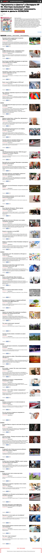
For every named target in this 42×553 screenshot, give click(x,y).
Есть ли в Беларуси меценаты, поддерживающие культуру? (14, 346)
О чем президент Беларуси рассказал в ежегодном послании (15, 105)
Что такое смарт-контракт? (9, 536)
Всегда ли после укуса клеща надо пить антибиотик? (12, 474)
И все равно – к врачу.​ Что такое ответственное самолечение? (14, 369)
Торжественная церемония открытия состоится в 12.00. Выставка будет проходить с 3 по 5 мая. (15, 156)
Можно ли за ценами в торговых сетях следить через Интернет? (14, 484)
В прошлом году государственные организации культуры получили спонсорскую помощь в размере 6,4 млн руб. (14, 350)
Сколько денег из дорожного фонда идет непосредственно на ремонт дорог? (12, 140)
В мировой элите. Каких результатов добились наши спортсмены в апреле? (14, 449)
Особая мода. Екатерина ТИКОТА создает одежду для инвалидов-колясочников (14, 462)
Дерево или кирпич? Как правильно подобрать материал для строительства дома (14, 312)
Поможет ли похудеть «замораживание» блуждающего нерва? (12, 380)
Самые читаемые (16, 35)
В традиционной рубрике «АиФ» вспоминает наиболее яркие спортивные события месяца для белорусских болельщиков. (13, 454)
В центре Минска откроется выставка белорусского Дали (15, 425)
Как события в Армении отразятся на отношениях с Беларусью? (15, 93)
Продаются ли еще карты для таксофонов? (13, 515)
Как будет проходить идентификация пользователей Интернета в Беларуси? (12, 505)
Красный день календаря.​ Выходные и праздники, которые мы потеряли (15, 163)
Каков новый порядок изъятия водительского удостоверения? (14, 526)
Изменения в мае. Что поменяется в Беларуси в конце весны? (14, 254)
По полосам (3, 35)
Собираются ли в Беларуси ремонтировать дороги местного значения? (15, 494)
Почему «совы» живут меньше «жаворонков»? (14, 390)
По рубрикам (9, 35)
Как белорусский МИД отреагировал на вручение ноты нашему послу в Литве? (14, 62)
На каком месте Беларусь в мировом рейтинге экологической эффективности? (14, 300)
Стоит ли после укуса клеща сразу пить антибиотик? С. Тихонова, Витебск (14, 478)
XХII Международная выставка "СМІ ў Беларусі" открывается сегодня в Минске (14, 152)
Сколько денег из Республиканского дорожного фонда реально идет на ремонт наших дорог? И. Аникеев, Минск (15, 144)
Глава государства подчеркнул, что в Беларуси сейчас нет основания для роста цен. (14, 76)
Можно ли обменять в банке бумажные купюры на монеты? (15, 242)
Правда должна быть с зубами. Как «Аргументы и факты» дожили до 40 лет (14, 119)
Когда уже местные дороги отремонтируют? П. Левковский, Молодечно (15, 498)
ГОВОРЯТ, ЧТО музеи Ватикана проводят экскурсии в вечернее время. (15, 189)
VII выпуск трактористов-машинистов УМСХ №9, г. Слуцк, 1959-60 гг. (15, 292)
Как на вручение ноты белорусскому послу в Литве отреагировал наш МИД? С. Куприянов (15, 66)
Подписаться (19, 30)
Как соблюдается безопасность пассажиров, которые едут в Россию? (13, 129)
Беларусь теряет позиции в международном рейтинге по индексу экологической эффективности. (14, 305)
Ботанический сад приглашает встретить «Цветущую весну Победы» (12, 38)
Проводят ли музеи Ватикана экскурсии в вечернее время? (15, 186)
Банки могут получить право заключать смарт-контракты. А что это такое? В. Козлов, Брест (14, 539)
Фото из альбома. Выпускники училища (12, 289)
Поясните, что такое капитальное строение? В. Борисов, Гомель (14, 326)
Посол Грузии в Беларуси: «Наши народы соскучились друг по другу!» (12, 208)
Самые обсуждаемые (24, 35)
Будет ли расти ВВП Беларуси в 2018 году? (13, 82)
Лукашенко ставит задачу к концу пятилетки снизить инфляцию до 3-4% (13, 72)
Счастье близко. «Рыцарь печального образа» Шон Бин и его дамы (15, 437)
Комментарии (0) (10, 40)
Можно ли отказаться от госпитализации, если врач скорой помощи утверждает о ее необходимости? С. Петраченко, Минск (14, 406)
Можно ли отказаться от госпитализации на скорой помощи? (13, 402)
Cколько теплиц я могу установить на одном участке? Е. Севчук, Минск (15, 337)
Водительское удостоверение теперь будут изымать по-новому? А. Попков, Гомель (14, 530)
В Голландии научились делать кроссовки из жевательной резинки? (13, 196)
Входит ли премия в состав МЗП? (10, 231)
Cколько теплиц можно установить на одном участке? (13, 334)
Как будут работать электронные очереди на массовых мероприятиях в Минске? (13, 174)
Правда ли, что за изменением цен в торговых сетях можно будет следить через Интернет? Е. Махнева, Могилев (14, 488)
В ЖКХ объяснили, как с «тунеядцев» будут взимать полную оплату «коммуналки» (13, 51)
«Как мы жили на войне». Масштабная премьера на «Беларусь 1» (15, 357)
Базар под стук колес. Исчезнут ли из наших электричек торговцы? (13, 220)
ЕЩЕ (10, 46)
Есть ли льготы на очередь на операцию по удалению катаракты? (13, 413)
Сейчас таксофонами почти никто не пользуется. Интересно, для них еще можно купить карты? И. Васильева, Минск (15, 518)
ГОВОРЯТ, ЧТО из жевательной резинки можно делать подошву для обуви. (14, 200)
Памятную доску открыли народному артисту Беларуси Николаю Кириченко (21, 551)
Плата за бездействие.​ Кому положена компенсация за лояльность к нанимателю (13, 277)
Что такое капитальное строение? (11, 323)
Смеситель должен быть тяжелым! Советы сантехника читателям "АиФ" (13, 265)
